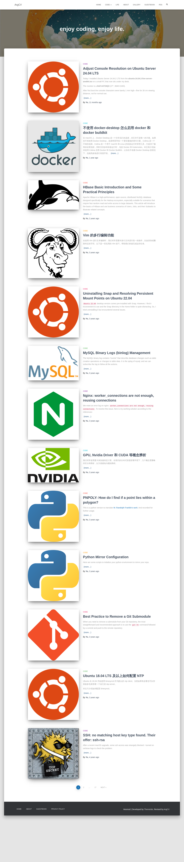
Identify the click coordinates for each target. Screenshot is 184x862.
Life (117, 5)
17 (95, 793)
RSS (160, 5)
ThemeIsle (148, 815)
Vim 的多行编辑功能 (98, 235)
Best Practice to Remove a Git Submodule (117, 622)
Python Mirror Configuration (106, 562)
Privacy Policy (58, 814)
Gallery (136, 5)
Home (98, 5)
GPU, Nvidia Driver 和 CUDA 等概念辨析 (114, 455)
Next (103, 793)
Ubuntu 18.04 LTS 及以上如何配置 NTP (113, 681)
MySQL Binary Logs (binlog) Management (116, 353)
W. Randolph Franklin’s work (125, 513)
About (126, 5)
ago (95, 102)
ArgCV (166, 815)
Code (108, 5)
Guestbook (149, 5)
